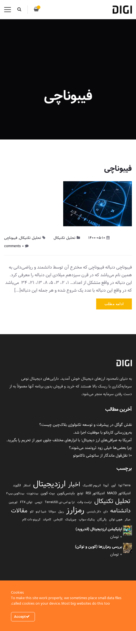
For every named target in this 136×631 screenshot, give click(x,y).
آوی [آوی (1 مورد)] (113, 485)
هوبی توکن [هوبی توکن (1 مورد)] (115, 519)
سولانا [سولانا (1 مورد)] (52, 511)
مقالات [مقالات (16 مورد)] (19, 511)
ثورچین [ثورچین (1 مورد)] (13, 502)
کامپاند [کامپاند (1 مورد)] (47, 519)
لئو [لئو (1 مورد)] (31, 511)
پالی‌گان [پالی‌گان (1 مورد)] (102, 519)
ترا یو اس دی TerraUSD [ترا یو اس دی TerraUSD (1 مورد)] (60, 502)
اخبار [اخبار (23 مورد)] (74, 484)
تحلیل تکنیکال (65, 238)
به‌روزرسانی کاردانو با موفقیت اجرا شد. (102, 432)
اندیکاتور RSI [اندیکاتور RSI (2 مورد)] (95, 493)
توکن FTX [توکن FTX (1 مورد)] (26, 502)
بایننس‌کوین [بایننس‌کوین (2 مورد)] (66, 493)
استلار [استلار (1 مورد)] (26, 485)
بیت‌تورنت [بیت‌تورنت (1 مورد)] (32, 493)
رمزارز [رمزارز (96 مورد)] (75, 510)
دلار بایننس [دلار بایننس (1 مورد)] (94, 511)
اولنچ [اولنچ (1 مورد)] (80, 493)
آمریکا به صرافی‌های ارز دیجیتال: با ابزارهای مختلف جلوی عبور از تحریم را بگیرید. (69, 440)
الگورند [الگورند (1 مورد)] (17, 485)
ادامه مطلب (114, 303)
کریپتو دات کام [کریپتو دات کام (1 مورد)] (31, 519)
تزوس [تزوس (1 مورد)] (38, 502)
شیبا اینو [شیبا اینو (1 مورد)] (41, 511)
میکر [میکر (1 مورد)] (128, 519)
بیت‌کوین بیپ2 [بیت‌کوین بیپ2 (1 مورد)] (15, 493)
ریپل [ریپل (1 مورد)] (61, 511)
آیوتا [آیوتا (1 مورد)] (106, 485)
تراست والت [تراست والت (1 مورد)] (84, 502)
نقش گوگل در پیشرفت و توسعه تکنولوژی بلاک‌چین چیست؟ (85, 424)
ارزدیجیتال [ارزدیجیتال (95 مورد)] (49, 484)
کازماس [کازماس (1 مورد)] (58, 519)
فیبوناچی (118, 168)
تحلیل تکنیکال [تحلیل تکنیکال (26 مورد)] (112, 501)
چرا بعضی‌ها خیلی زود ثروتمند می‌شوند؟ (100, 448)
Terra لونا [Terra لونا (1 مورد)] (124, 485)
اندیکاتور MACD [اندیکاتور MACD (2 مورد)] (119, 493)
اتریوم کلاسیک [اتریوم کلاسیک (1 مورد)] (92, 485)
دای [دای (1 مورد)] (105, 511)
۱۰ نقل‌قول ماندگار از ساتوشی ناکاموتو (102, 455)
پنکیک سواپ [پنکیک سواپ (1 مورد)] (87, 519)
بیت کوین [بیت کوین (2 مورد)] (48, 493)
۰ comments (14, 246)
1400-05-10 (96, 238)
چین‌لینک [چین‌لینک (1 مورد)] (70, 519)
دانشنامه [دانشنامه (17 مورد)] (120, 511)
